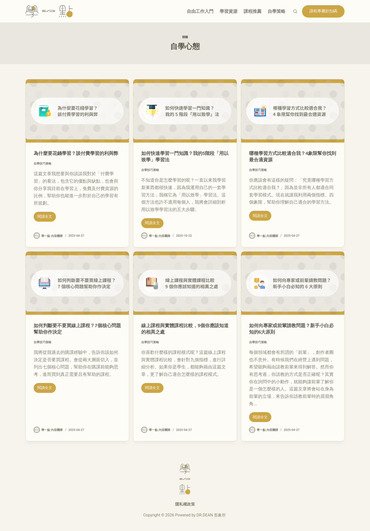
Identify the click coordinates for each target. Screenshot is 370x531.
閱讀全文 (44, 221)
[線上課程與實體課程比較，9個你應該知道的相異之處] (184, 283)
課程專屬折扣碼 (323, 11)
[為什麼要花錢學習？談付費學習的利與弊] (77, 111)
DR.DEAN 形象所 (211, 515)
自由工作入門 (200, 11)
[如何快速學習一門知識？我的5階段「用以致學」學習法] (184, 111)
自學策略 (276, 11)
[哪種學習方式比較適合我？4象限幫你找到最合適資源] (292, 111)
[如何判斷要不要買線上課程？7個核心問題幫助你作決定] (77, 283)
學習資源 (228, 11)
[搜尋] (295, 11)
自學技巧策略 (42, 170)
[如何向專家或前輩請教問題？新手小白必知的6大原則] (292, 283)
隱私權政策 (185, 504)
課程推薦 (252, 11)
